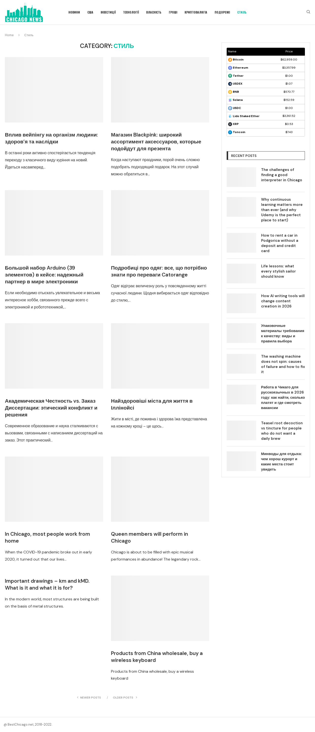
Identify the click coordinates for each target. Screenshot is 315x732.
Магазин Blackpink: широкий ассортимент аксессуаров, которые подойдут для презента (156, 141)
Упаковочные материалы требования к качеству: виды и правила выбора (282, 333)
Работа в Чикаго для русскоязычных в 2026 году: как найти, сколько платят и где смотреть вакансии (283, 397)
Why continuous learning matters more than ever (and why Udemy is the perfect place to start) (282, 210)
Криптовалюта (196, 12)
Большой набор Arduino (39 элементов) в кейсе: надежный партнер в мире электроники (44, 274)
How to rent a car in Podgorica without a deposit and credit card (279, 243)
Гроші (173, 12)
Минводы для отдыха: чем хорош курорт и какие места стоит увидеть (281, 461)
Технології (131, 12)
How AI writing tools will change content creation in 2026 (283, 301)
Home (9, 35)
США (90, 12)
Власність (153, 12)
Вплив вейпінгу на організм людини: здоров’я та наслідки (51, 138)
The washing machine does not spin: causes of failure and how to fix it (283, 364)
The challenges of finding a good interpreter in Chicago (281, 175)
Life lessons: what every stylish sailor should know (278, 271)
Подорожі (222, 12)
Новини (74, 12)
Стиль (242, 12)
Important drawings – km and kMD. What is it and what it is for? (47, 584)
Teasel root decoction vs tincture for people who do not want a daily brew (282, 431)
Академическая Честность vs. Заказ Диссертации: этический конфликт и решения (51, 407)
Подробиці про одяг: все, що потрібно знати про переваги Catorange (159, 271)
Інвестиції (108, 12)
